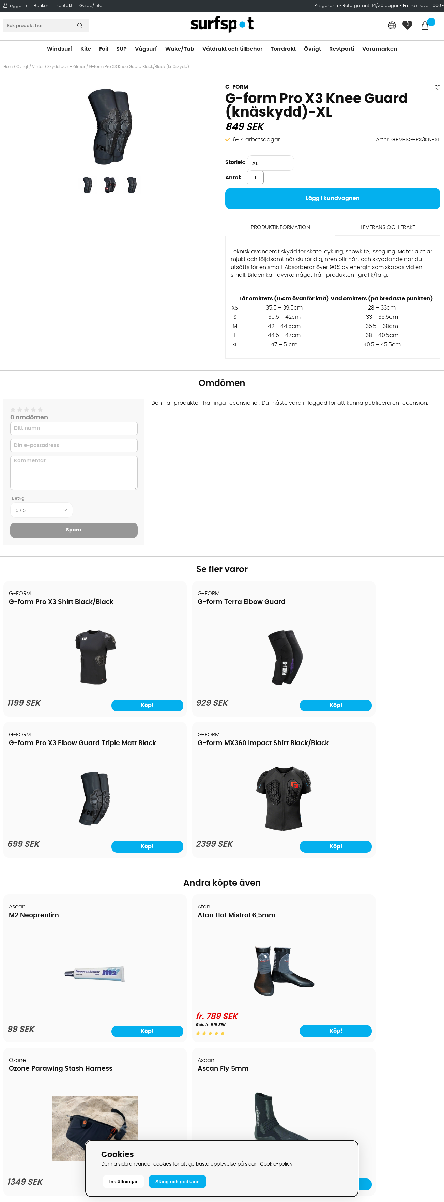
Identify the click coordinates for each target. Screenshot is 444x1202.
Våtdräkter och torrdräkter (261, 994)
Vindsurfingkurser (30, 1046)
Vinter (38, 67)
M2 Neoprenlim (34, 772)
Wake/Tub (179, 49)
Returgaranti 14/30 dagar (370, 6)
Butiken (41, 6)
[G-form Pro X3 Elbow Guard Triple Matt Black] (277, 687)
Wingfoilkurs (23, 1056)
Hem (8, 67)
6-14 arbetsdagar (256, 139)
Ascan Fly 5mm (366, 772)
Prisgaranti (326, 6)
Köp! (84, 703)
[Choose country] (392, 26)
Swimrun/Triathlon (249, 1005)
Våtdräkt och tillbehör (232, 49)
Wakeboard (241, 974)
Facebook (348, 1079)
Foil (103, 49)
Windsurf (59, 49)
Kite (85, 49)
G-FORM (236, 87)
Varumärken (379, 49)
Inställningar (123, 1181)
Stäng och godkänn (177, 1181)
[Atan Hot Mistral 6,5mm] (166, 858)
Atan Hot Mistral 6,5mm (159, 772)
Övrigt (312, 49)
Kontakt (64, 6)
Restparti (341, 49)
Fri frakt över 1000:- (423, 6)
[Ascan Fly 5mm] (387, 858)
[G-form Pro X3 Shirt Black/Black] (56, 687)
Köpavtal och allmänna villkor (47, 954)
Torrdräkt (283, 49)
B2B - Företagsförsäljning (40, 1005)
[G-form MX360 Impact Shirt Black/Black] (388, 687)
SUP (121, 49)
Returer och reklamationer (42, 994)
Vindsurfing (240, 943)
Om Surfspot (23, 943)
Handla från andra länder (41, 984)
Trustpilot (347, 1113)
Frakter (16, 974)
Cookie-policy (276, 1164)
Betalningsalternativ (34, 964)
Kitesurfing (239, 954)
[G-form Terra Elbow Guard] (166, 687)
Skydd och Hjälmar (66, 67)
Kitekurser (20, 1035)
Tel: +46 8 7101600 (140, 1127)
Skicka (424, 996)
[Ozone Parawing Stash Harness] (277, 863)
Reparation (22, 1025)
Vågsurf (146, 49)
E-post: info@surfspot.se (150, 1138)
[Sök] (46, 25)
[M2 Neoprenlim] (56, 863)
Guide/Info (90, 6)
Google (344, 1045)
